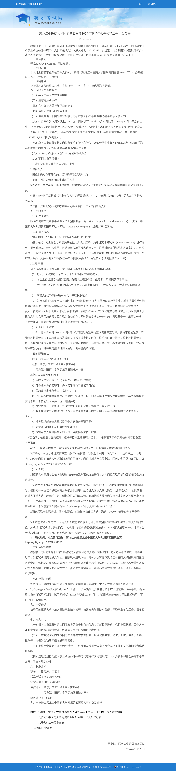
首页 (140, 4)
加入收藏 (152, 4)
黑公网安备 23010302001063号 (128, 767)
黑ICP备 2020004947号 (102, 767)
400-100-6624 (29, 4)
